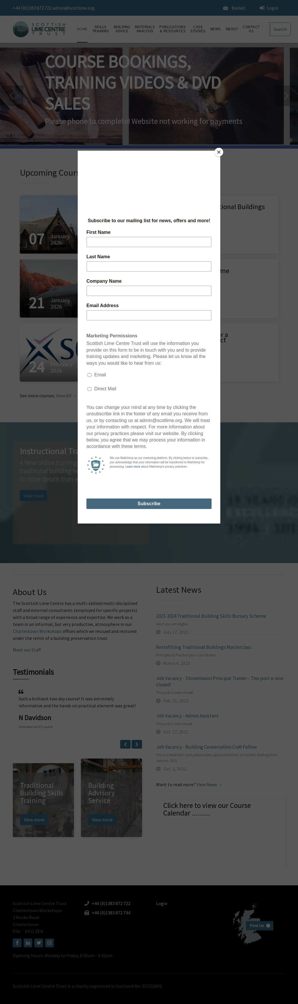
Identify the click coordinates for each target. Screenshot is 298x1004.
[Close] (218, 152)
